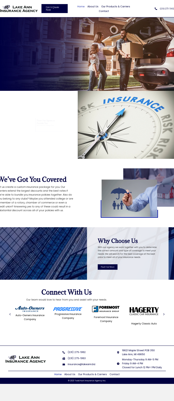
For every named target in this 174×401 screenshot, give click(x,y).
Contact (104, 11)
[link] (58, 374)
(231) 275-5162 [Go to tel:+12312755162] (167, 8)
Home (81, 6)
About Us (92, 6)
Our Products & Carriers (115, 6)
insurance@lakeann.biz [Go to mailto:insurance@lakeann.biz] (81, 364)
